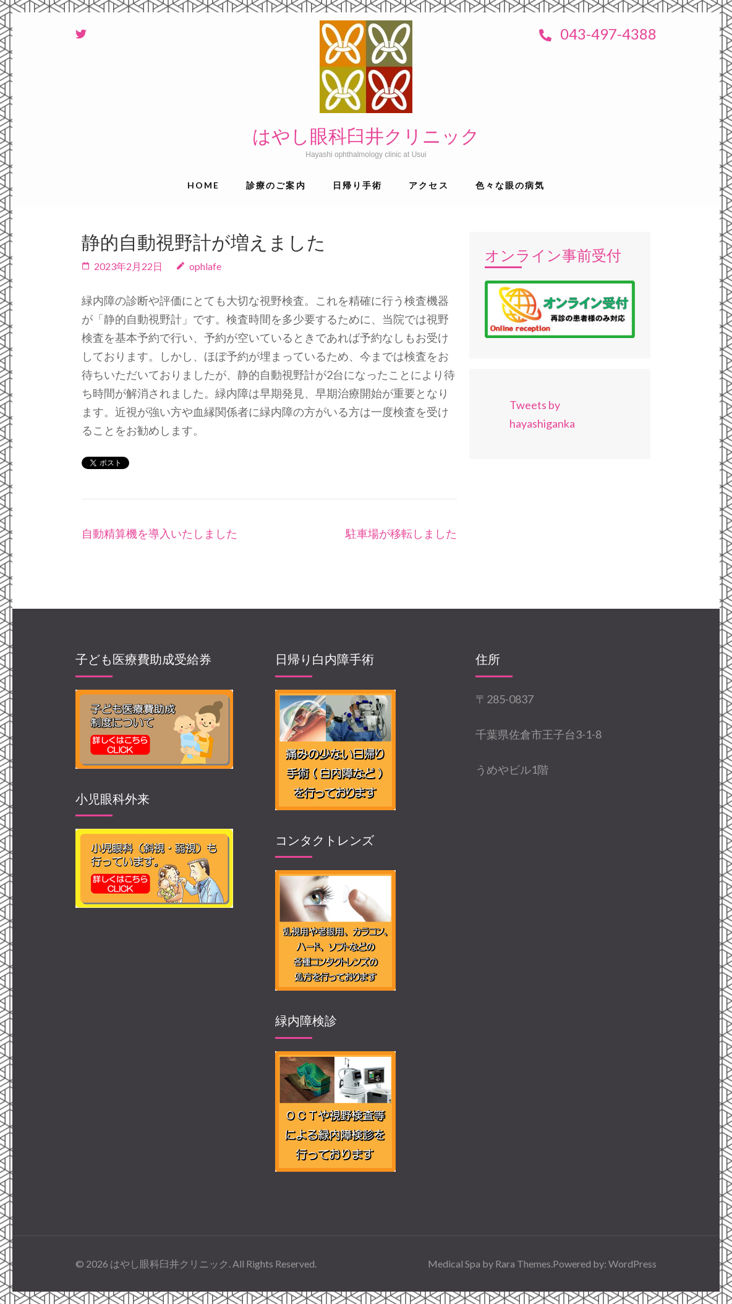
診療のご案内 (276, 185)
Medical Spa (454, 1263)
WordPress (632, 1263)
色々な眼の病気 (510, 185)
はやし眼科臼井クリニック (366, 136)
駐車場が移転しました (401, 533)
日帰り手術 (358, 185)
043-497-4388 (598, 34)
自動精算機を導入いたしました (159, 533)
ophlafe (205, 266)
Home (203, 185)
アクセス (428, 185)
